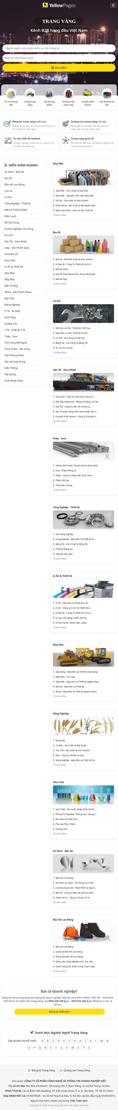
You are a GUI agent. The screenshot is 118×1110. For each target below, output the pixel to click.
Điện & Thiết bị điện (16, 210)
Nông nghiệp (12, 304)
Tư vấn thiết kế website (26, 138)
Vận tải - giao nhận (15, 241)
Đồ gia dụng (11, 222)
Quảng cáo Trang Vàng (77, 1070)
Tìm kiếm (59, 68)
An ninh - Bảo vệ (14, 172)
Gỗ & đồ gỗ (11, 254)
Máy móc (9, 279)
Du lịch (8, 235)
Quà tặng (10, 317)
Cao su (8, 191)
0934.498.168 (56, 1000)
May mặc (9, 273)
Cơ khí (8, 197)
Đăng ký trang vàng (29, 121)
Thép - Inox (10, 336)
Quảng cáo (10, 323)
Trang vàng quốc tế (82, 138)
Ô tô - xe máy (12, 311)
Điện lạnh (10, 216)
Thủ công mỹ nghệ (15, 342)
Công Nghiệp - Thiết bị (17, 203)
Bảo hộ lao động (14, 184)
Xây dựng (10, 374)
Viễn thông (11, 368)
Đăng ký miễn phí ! (59, 1011)
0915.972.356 (78, 1000)
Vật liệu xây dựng (15, 361)
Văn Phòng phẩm (14, 355)
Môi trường (11, 285)
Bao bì (8, 178)
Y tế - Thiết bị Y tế (14, 330)
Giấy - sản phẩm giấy (16, 247)
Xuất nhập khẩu (13, 380)
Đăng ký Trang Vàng (43, 1070)
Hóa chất (9, 260)
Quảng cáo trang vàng (88, 121)
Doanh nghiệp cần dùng (18, 228)
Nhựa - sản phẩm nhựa (18, 292)
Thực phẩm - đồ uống (17, 349)
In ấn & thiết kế (13, 266)
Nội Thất (9, 298)
